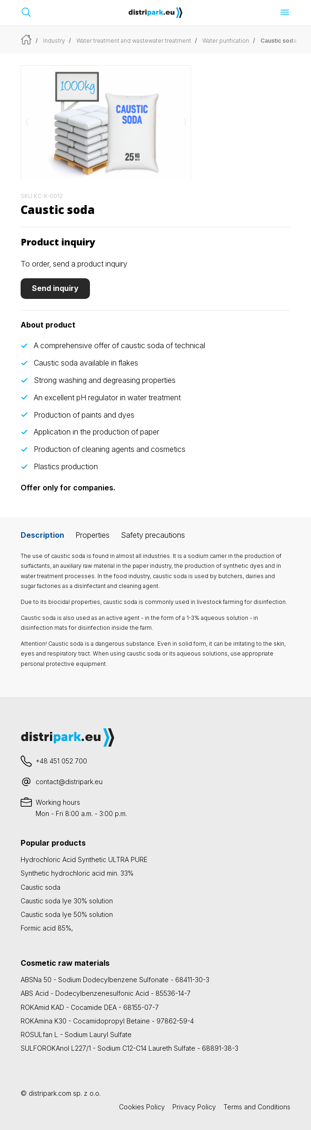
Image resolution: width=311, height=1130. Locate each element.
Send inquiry (55, 288)
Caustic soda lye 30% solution (67, 901)
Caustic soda (40, 887)
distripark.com (50, 1093)
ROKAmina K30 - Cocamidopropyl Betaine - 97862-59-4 (107, 1021)
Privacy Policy (194, 1107)
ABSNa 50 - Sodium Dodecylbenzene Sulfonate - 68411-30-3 (115, 980)
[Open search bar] (26, 12)
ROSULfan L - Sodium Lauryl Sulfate (76, 1034)
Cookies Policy (142, 1107)
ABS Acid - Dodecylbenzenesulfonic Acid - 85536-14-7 (106, 993)
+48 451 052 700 (61, 761)
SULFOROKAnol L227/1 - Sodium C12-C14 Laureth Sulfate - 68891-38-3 (129, 1048)
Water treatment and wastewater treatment (133, 40)
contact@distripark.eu (69, 782)
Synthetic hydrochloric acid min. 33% (77, 873)
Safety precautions (153, 535)
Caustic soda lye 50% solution (67, 914)
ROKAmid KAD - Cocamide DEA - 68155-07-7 (90, 1007)
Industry (54, 40)
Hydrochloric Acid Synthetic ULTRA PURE (84, 859)
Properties (92, 535)
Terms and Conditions (256, 1107)
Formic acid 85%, (47, 928)
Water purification (225, 40)
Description (42, 535)
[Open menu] (284, 12)
